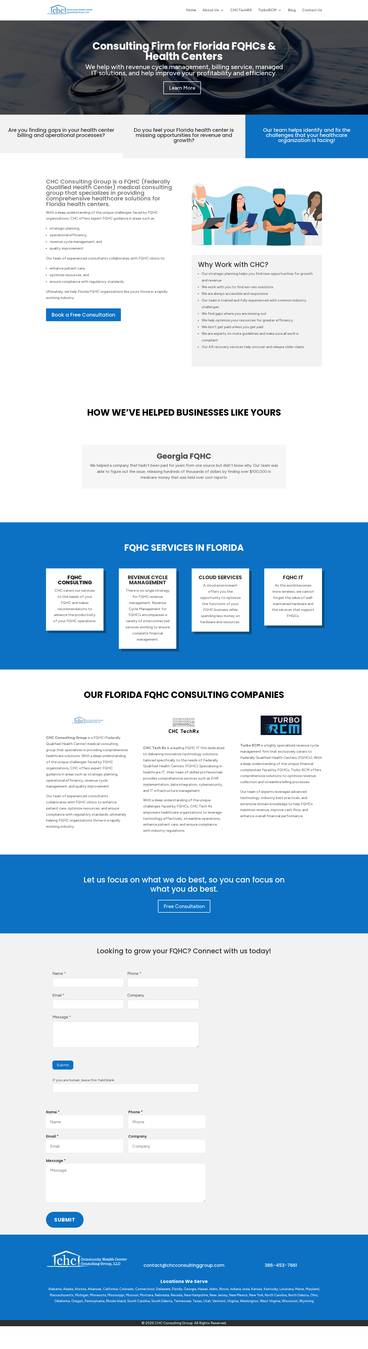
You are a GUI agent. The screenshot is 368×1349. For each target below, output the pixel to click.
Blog (292, 10)
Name (59, 973)
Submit (63, 1065)
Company (135, 995)
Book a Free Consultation (83, 314)
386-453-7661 (281, 1265)
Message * (56, 1160)
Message (61, 1017)
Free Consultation (184, 906)
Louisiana (287, 1289)
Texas (197, 1301)
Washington (249, 1301)
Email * (52, 1136)
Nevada (176, 1295)
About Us (211, 10)
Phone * (135, 1112)
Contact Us (312, 10)
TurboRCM (267, 10)
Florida (177, 1289)
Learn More (182, 88)
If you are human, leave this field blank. (83, 1080)
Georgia (190, 1289)
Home (191, 10)
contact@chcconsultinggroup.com (183, 1265)
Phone (134, 973)
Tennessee (182, 1301)
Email (58, 995)
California (110, 1289)
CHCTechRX (241, 10)
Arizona (80, 1289)
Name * (53, 1112)
